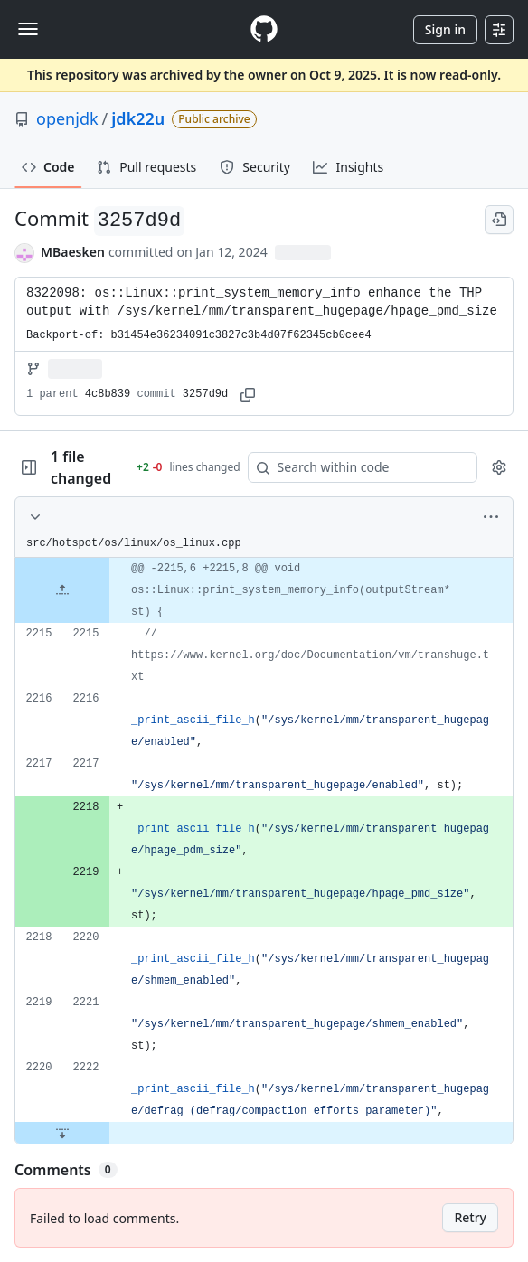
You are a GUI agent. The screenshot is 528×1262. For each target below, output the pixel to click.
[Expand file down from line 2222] (62, 1133)
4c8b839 (107, 394)
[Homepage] (264, 29)
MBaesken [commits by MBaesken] (73, 251)
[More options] (490, 517)
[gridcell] (264, 590)
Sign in (445, 29)
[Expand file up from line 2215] (62, 590)
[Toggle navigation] (28, 28)
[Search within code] (354, 467)
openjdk (67, 118)
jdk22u (138, 118)
